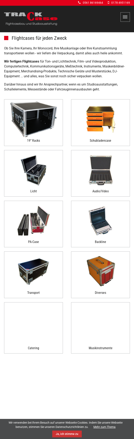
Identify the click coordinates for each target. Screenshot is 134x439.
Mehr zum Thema (104, 427)
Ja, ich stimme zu (67, 434)
